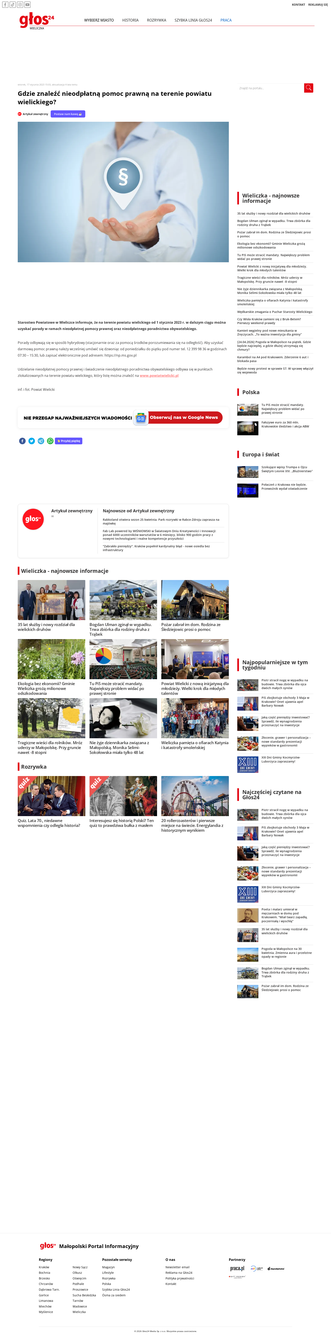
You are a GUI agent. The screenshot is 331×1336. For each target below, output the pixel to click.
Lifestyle (108, 1273)
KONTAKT (298, 5)
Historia (131, 20)
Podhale (78, 1284)
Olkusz (77, 1273)
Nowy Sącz (80, 1267)
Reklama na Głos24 (179, 1273)
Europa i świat (260, 454)
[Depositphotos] (276, 1268)
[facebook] (22, 441)
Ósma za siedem (114, 1295)
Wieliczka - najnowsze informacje (65, 570)
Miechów (45, 1306)
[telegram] (41, 441)
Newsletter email (178, 1267)
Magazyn (108, 1267)
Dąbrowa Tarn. (49, 1289)
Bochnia (44, 1273)
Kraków (44, 1267)
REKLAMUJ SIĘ (318, 5)
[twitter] (31, 441)
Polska (251, 392)
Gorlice (44, 1295)
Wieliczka (79, 1312)
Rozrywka (157, 20)
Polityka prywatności (180, 1278)
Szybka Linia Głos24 (194, 20)
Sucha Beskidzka (84, 1295)
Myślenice (46, 1312)
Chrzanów (46, 1284)
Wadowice (80, 1306)
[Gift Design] (237, 1277)
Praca (227, 20)
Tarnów (78, 1301)
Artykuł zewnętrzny (35, 114)
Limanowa (46, 1301)
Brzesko (44, 1278)
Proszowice (80, 1289)
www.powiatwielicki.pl (159, 375)
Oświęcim (79, 1278)
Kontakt (171, 1284)
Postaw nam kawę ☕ (68, 114)
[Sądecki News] (256, 1268)
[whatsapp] (50, 441)
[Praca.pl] (237, 1268)
